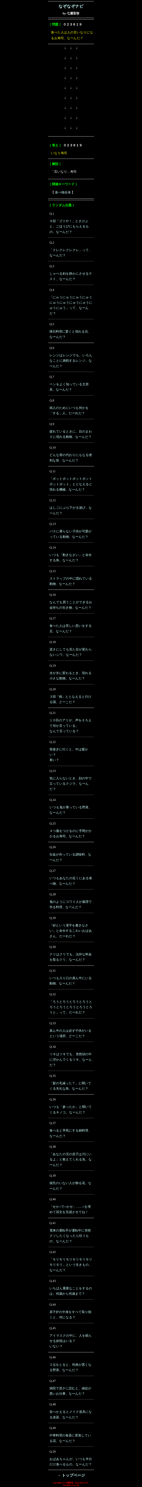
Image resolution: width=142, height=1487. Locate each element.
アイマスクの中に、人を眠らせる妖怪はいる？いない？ (70, 1341)
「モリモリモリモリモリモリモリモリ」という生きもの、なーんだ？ (70, 1265)
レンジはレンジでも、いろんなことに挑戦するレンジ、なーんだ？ (70, 360)
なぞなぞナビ (71, 6)
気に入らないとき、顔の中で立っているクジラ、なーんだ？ (70, 783)
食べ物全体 (63, 192)
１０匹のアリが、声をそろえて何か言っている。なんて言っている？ (70, 725)
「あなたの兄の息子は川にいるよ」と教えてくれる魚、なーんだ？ (70, 1159)
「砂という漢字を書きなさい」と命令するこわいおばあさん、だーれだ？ (70, 931)
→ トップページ (71, 1475)
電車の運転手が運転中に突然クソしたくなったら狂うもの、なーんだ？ (70, 1236)
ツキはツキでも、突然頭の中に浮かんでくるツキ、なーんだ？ (70, 1059)
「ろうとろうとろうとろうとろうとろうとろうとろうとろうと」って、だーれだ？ (70, 1007)
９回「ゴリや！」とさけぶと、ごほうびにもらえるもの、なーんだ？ (69, 226)
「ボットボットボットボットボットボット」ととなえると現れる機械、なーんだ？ (70, 484)
